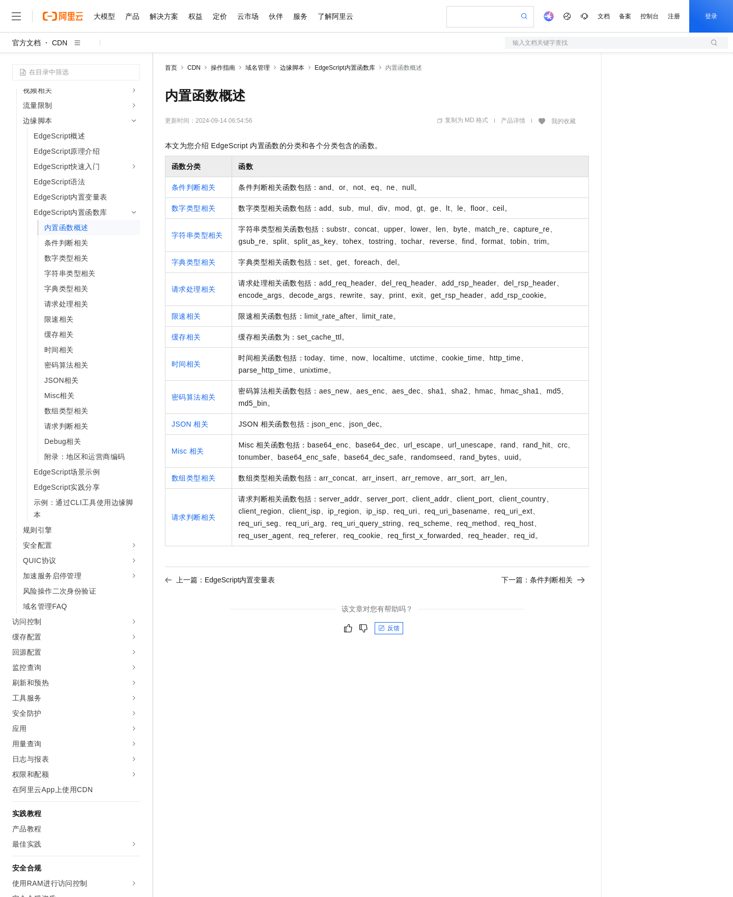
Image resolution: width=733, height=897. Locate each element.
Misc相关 (188, 451)
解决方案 (164, 16)
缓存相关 (186, 337)
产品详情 (513, 120)
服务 (300, 16)
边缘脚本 (292, 67)
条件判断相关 (193, 187)
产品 (132, 16)
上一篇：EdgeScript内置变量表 (220, 580)
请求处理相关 (193, 289)
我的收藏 (563, 121)
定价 (220, 16)
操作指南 (223, 67)
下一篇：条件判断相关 (543, 580)
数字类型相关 (193, 208)
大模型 (104, 16)
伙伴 (276, 16)
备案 (625, 16)
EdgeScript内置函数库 (345, 67)
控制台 (649, 16)
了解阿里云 (335, 16)
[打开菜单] (16, 16)
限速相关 (186, 316)
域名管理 (257, 67)
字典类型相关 (193, 262)
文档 (604, 16)
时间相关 (186, 364)
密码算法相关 (193, 397)
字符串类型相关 (197, 235)
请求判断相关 (193, 517)
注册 (674, 16)
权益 (195, 16)
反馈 (389, 628)
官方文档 (26, 43)
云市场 (248, 16)
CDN (59, 43)
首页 (171, 67)
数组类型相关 (193, 478)
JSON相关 (190, 424)
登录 (711, 16)
